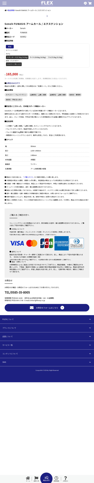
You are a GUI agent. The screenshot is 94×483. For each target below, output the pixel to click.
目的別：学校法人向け (14, 200)
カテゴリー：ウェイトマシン (16, 195)
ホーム (28, 479)
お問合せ (65, 479)
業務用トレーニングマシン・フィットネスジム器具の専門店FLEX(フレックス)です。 (47, 3)
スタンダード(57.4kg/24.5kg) (17, 158)
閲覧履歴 (56, 479)
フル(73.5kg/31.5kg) (55, 158)
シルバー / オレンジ (14, 165)
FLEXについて (8, 420)
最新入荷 (36, 479)
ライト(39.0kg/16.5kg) (38, 158)
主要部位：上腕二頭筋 (38, 195)
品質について (7, 437)
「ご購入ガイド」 (28, 278)
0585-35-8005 (20, 393)
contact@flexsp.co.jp (37, 401)
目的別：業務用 (75, 195)
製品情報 (11, 10)
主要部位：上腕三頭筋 (58, 195)
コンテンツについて (10, 454)
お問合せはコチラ (13, 184)
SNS (4, 463)
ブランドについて (9, 429)
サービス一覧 (7, 446)
